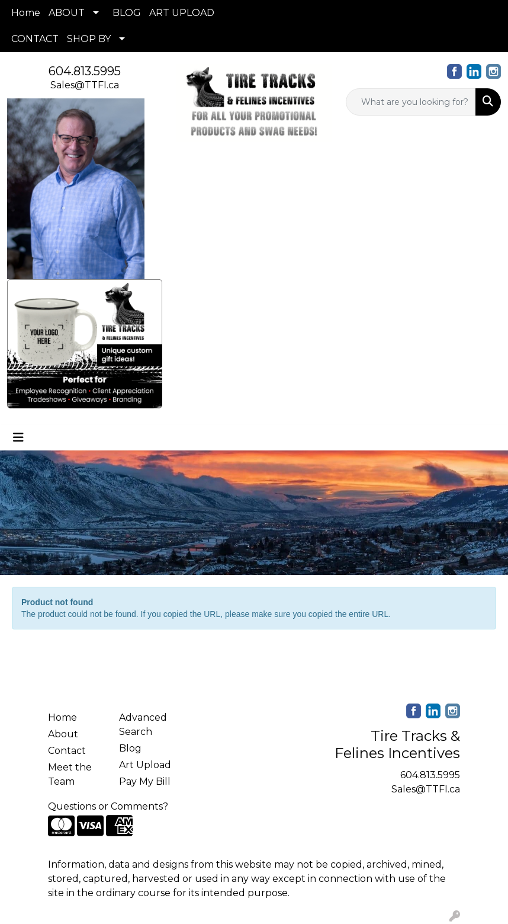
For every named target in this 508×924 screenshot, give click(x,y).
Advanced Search (143, 724)
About (63, 734)
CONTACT (35, 38)
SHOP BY (89, 38)
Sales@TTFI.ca (84, 85)
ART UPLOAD (181, 12)
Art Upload (145, 764)
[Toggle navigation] (18, 437)
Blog (130, 748)
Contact (67, 750)
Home (25, 12)
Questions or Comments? (108, 806)
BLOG (126, 12)
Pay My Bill (145, 781)
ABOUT (67, 12)
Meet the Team (70, 774)
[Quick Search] (411, 102)
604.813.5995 (85, 71)
